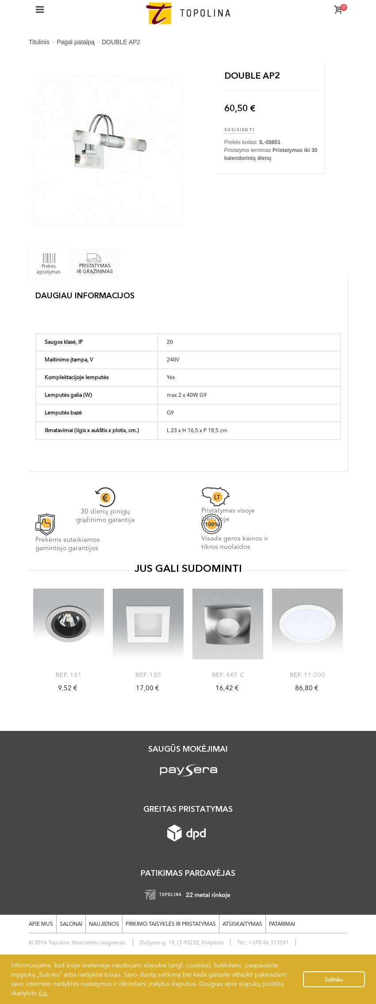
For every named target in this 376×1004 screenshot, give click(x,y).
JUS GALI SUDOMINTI (188, 568)
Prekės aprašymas (49, 263)
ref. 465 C (228, 675)
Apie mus (41, 923)
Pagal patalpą (76, 42)
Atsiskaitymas (242, 923)
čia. (43, 993)
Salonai (71, 923)
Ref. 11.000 (307, 675)
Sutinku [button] (334, 979)
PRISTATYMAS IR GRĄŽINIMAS (95, 264)
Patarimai (282, 923)
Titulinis (39, 42)
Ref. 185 (148, 675)
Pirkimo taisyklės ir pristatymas (171, 923)
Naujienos (104, 923)
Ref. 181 (69, 675)
